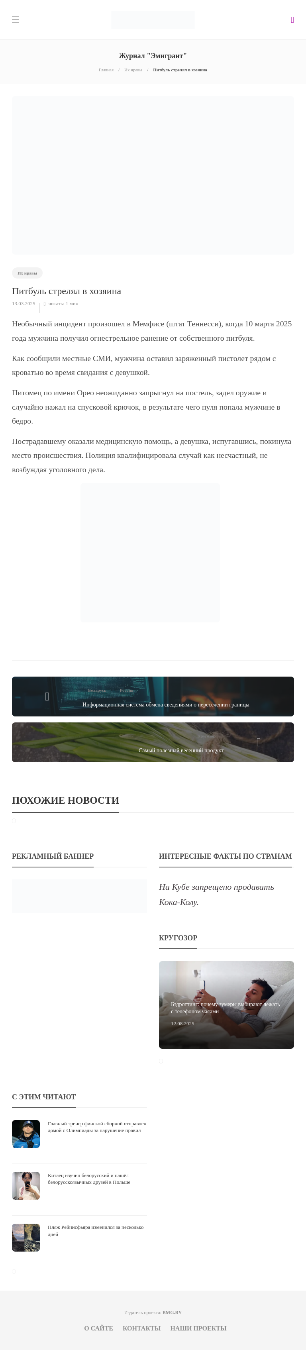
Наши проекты (198, 1328)
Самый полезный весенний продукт (181, 750)
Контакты (142, 1328)
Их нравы (133, 69)
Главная (106, 69)
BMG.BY (172, 1312)
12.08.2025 (182, 1023)
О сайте (98, 1328)
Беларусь (97, 690)
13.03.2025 (23, 303)
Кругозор (206, 736)
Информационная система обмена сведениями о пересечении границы (165, 705)
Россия (126, 690)
